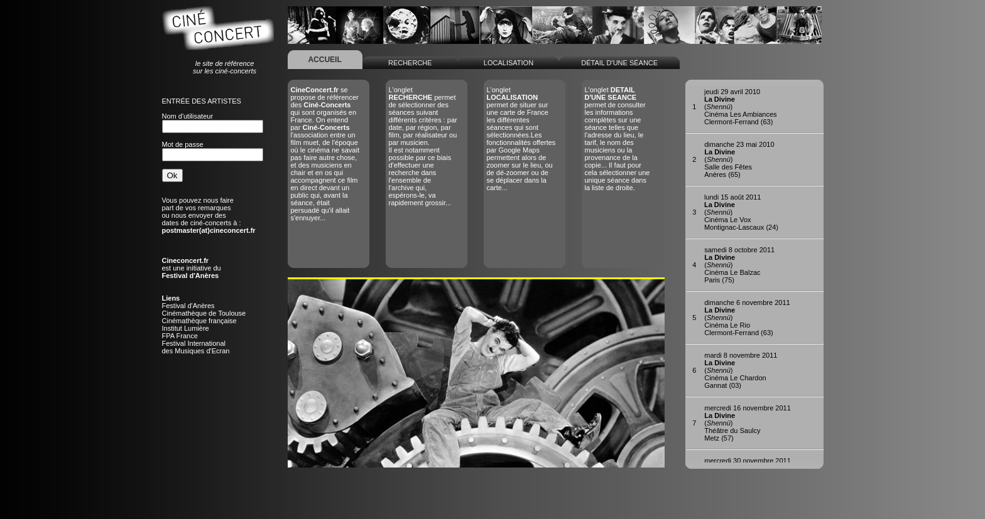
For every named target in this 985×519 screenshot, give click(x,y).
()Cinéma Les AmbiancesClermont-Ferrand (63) (740, 107)
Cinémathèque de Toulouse (204, 313)
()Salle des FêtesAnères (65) (739, 159)
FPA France (180, 336)
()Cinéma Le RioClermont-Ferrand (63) (747, 317)
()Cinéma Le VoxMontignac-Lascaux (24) (741, 212)
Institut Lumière (185, 328)
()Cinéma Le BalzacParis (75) (739, 265)
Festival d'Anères (188, 305)
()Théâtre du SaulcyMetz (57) (747, 423)
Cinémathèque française (199, 320)
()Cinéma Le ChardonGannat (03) (740, 370)
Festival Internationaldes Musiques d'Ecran (196, 347)
